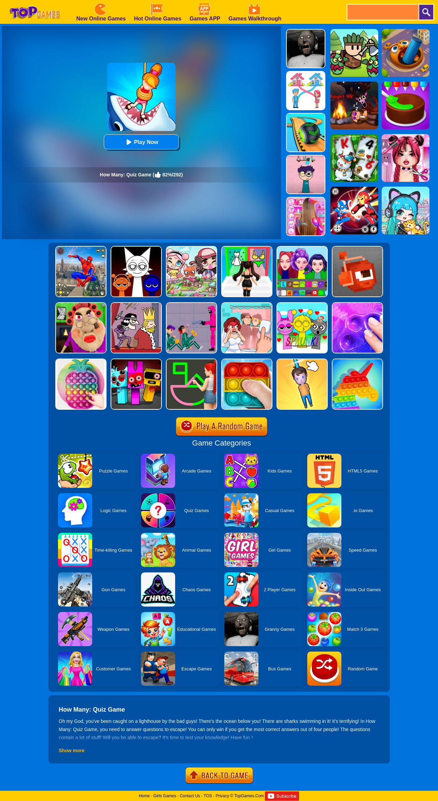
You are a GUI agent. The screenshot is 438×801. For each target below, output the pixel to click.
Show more (71, 750)
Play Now (141, 142)
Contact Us (190, 795)
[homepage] (35, 2)
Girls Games (164, 795)
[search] (382, 12)
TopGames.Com (249, 795)
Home (144, 795)
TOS (208, 795)
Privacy (222, 795)
